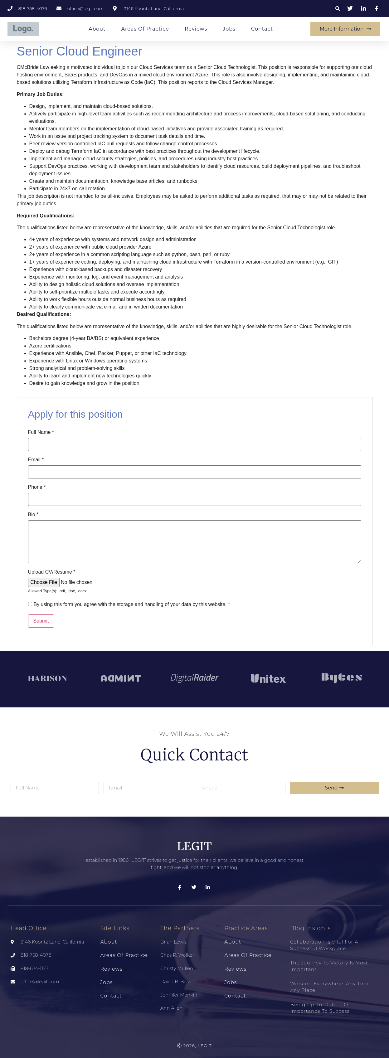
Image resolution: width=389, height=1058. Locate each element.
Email (36, 459)
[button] (338, 8)
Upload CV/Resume (51, 572)
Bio (33, 514)
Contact (262, 29)
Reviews (196, 29)
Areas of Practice (145, 29)
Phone (37, 487)
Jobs (229, 29)
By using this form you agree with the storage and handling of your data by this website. (132, 604)
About (97, 29)
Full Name (41, 432)
